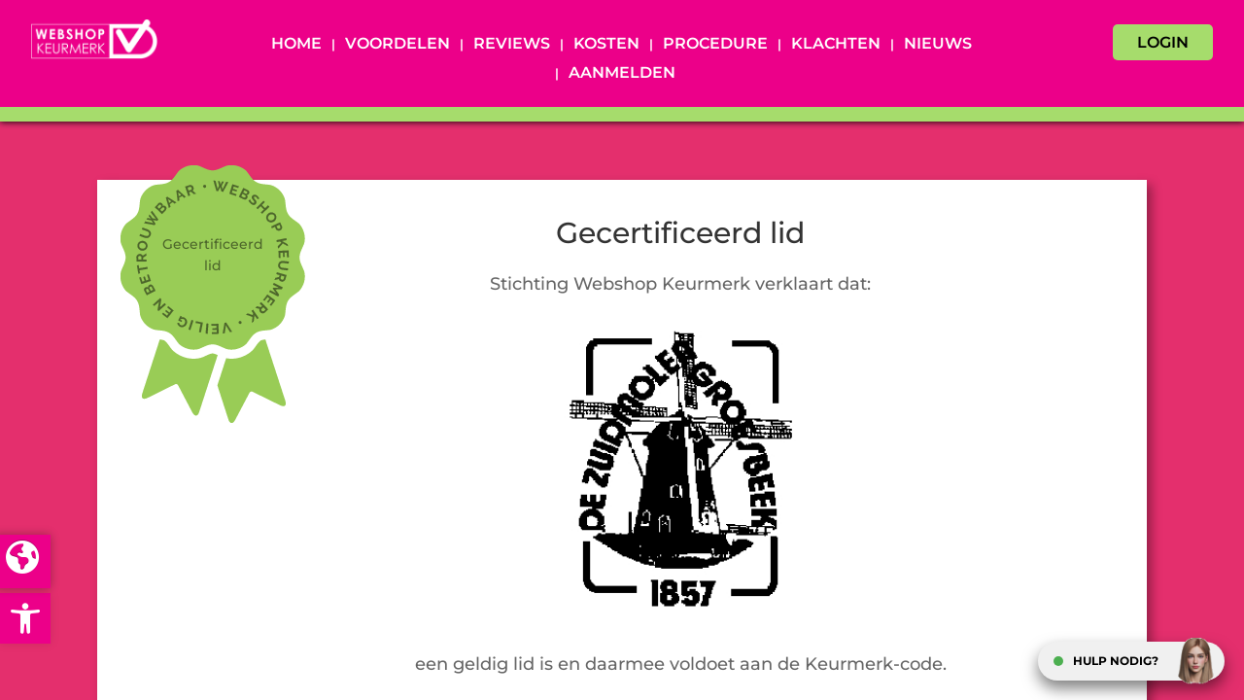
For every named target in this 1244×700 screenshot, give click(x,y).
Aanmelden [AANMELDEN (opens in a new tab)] (622, 74)
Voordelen (397, 44)
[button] (25, 618)
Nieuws (938, 44)
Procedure (715, 44)
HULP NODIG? (1115, 660)
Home (296, 44)
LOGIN (1163, 42)
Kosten (606, 44)
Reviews (511, 44)
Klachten (836, 44)
